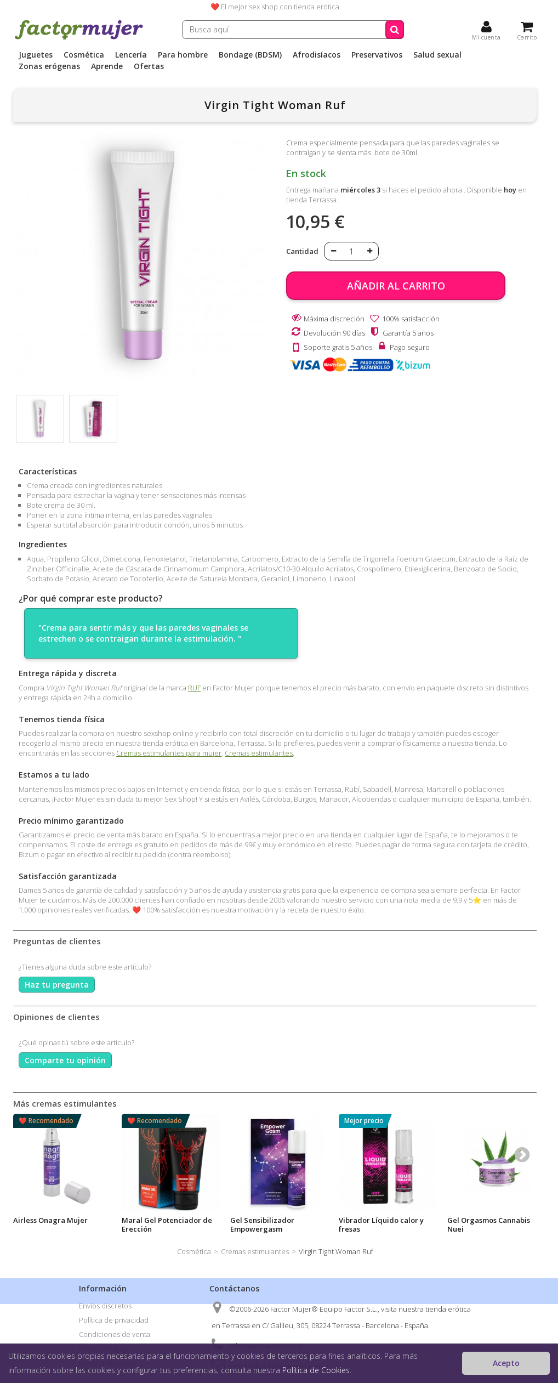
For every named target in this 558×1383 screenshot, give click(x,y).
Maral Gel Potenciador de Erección (167, 1224)
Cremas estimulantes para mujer (168, 753)
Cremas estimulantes (259, 753)
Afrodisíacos (316, 55)
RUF (194, 688)
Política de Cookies (316, 1370)
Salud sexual (437, 55)
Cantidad (302, 251)
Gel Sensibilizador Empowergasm (262, 1224)
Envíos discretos (105, 1306)
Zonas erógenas (49, 66)
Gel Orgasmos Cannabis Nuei (488, 1224)
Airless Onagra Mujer (50, 1220)
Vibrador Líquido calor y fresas (381, 1224)
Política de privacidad (114, 1320)
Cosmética (84, 55)
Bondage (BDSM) (250, 55)
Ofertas (149, 66)
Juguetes (36, 55)
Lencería (131, 55)
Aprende (107, 66)
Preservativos (376, 55)
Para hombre (183, 55)
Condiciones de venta (114, 1334)
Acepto (506, 1363)
